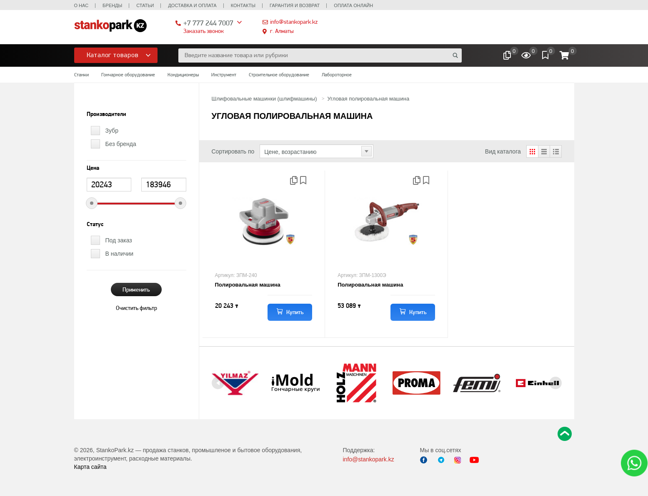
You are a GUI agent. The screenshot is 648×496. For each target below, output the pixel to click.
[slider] (92, 203)
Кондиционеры (183, 75)
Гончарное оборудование (128, 75)
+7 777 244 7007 (208, 22)
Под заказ (118, 240)
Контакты (243, 5)
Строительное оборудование (279, 75)
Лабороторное (337, 75)
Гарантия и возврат (295, 5)
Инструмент (223, 75)
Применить (136, 289)
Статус (95, 224)
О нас (81, 5)
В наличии (119, 253)
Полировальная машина (247, 285)
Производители (106, 114)
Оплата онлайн (353, 5)
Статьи (145, 5)
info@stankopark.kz (294, 21)
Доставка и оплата (192, 5)
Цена (93, 168)
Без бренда (120, 144)
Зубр (111, 130)
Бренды (112, 5)
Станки (81, 75)
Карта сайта (90, 466)
